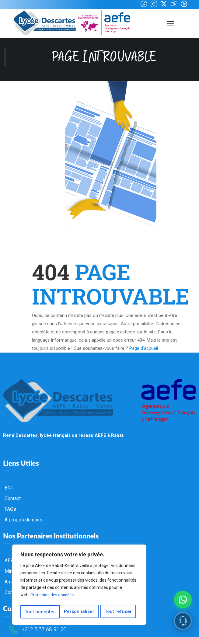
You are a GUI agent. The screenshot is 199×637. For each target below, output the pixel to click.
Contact (13, 486)
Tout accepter (118, 611)
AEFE (10, 548)
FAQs (10, 497)
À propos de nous (23, 507)
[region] (79, 585)
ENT (9, 475)
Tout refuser (79, 611)
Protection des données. (53, 596)
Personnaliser (40, 611)
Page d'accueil (143, 336)
